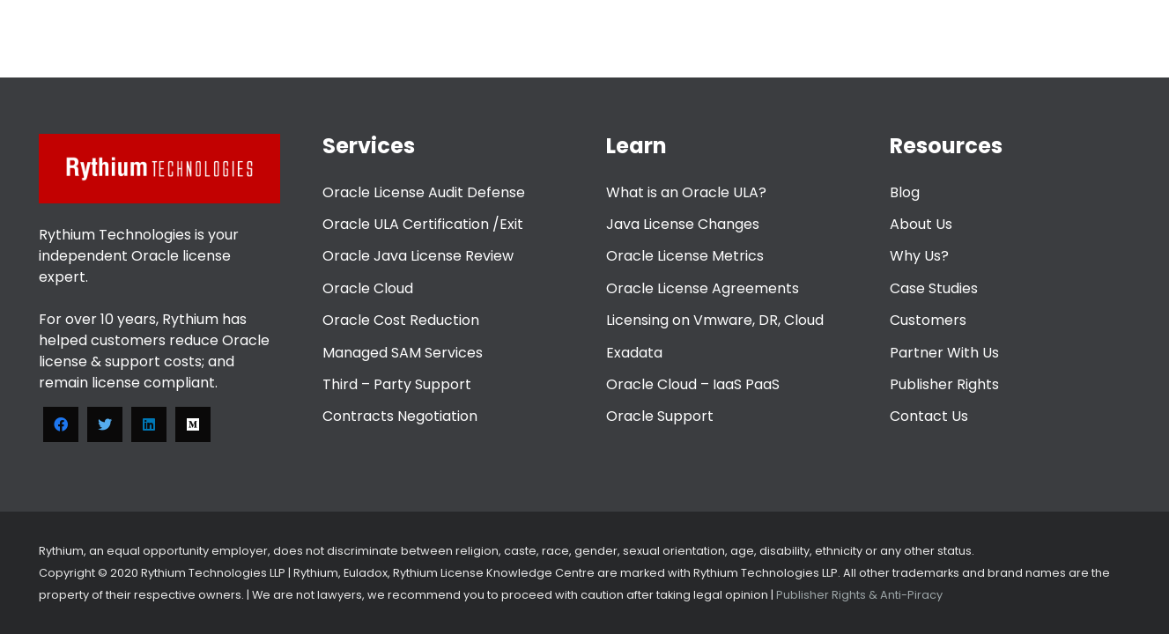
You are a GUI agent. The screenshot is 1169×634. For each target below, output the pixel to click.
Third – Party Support (396, 384)
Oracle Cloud (367, 288)
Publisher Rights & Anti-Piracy (858, 594)
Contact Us (929, 416)
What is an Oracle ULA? (686, 192)
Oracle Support (660, 416)
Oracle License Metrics (685, 256)
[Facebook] (60, 424)
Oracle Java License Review (418, 256)
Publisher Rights (944, 384)
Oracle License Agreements (702, 288)
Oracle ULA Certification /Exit (422, 224)
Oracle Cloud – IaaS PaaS (693, 384)
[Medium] (193, 424)
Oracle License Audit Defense (423, 192)
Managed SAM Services (402, 353)
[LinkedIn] (148, 424)
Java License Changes (682, 224)
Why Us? (919, 256)
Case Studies (934, 288)
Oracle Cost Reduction (400, 320)
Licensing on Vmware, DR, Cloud (715, 320)
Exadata (634, 353)
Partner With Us (944, 353)
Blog (905, 192)
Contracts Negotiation (399, 416)
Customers (928, 320)
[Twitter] (104, 424)
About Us (921, 224)
